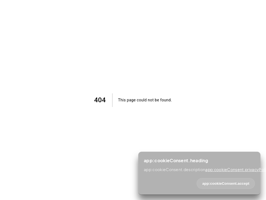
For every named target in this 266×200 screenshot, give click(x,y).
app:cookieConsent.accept (225, 183)
